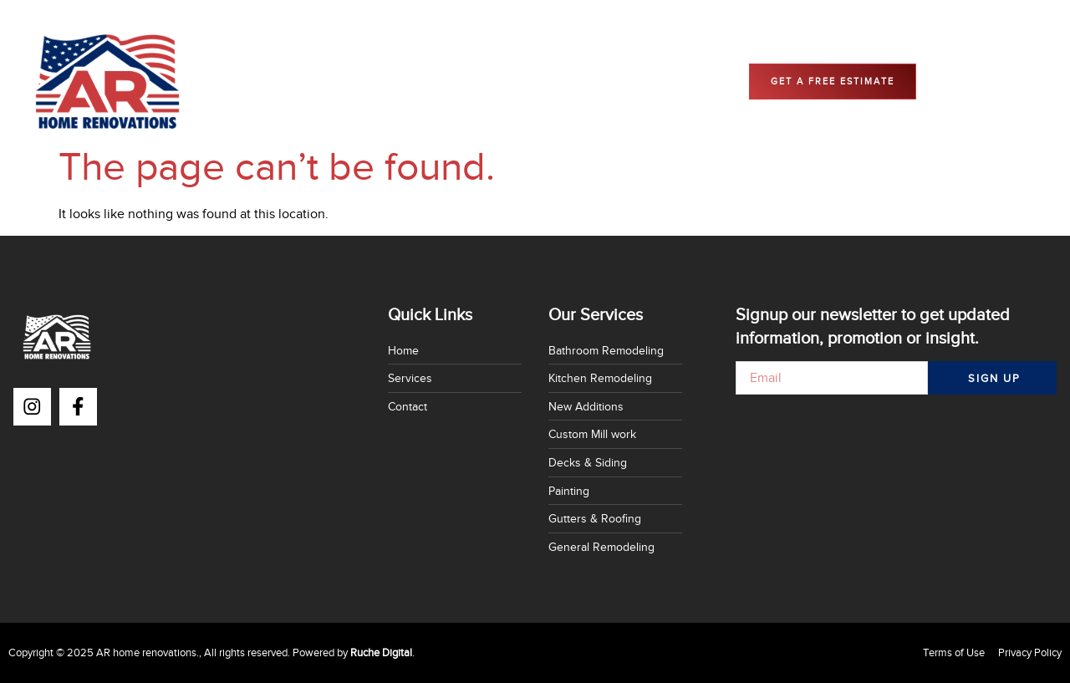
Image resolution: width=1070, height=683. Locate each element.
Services (431, 81)
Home (364, 81)
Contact (502, 81)
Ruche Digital (381, 652)
